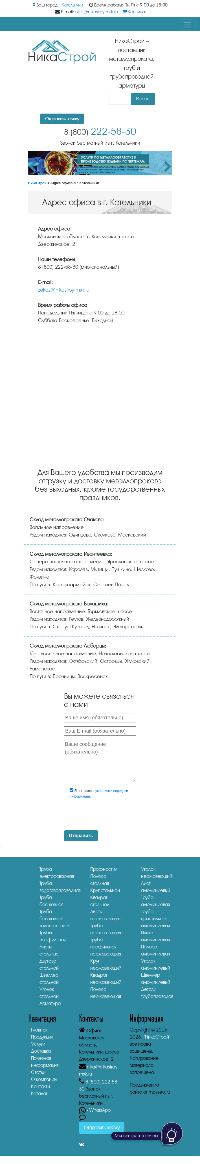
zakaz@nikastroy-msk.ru (63, 290)
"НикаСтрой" (157, 1037)
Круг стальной (105, 890)
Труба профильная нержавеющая (105, 947)
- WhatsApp (95, 1110)
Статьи (38, 1072)
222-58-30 (100, 131)
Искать (143, 98)
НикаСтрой (37, 183)
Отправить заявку (62, 118)
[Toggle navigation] (187, 25)
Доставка (41, 1051)
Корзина (133, 11)
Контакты (40, 1086)
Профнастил (103, 869)
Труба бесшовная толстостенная (54, 918)
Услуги (38, 1044)
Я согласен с (99, 793)
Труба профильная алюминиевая (155, 918)
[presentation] (111, 815)
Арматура (50, 1003)
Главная (39, 1030)
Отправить (81, 835)
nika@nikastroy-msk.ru (96, 11)
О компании (44, 1079)
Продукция (42, 1037)
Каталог (39, 1093)
